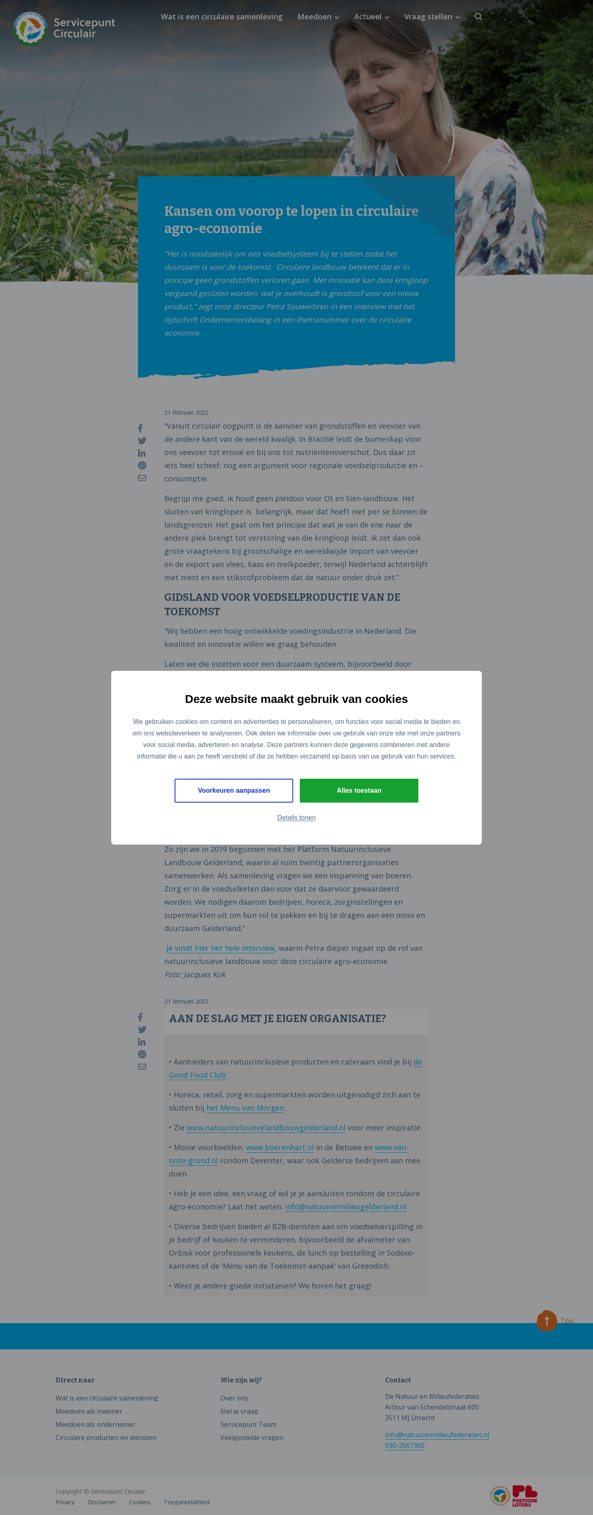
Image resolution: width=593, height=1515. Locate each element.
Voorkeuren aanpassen (234, 790)
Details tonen (296, 817)
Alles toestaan (359, 790)
